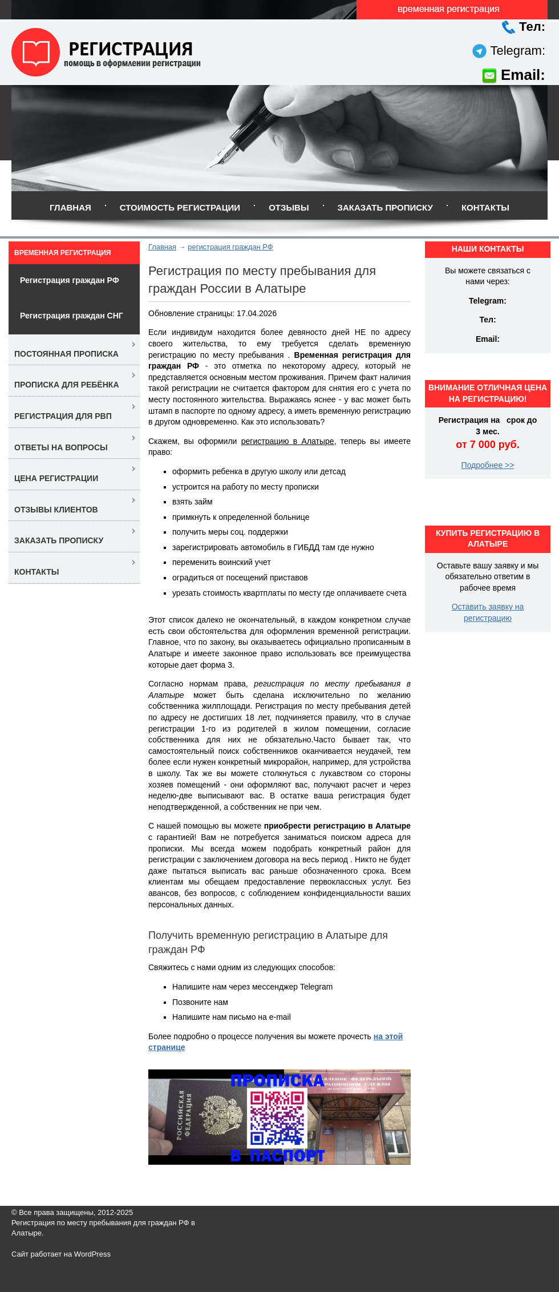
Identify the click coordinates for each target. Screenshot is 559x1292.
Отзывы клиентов (56, 509)
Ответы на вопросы (61, 447)
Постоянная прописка (66, 353)
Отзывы (289, 207)
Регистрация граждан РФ (69, 280)
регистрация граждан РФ (230, 247)
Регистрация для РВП (63, 416)
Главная (70, 207)
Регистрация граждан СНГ (71, 315)
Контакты (485, 207)
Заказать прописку (385, 207)
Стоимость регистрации (180, 207)
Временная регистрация (62, 253)
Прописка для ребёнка (66, 384)
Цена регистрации (56, 478)
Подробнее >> (488, 465)
